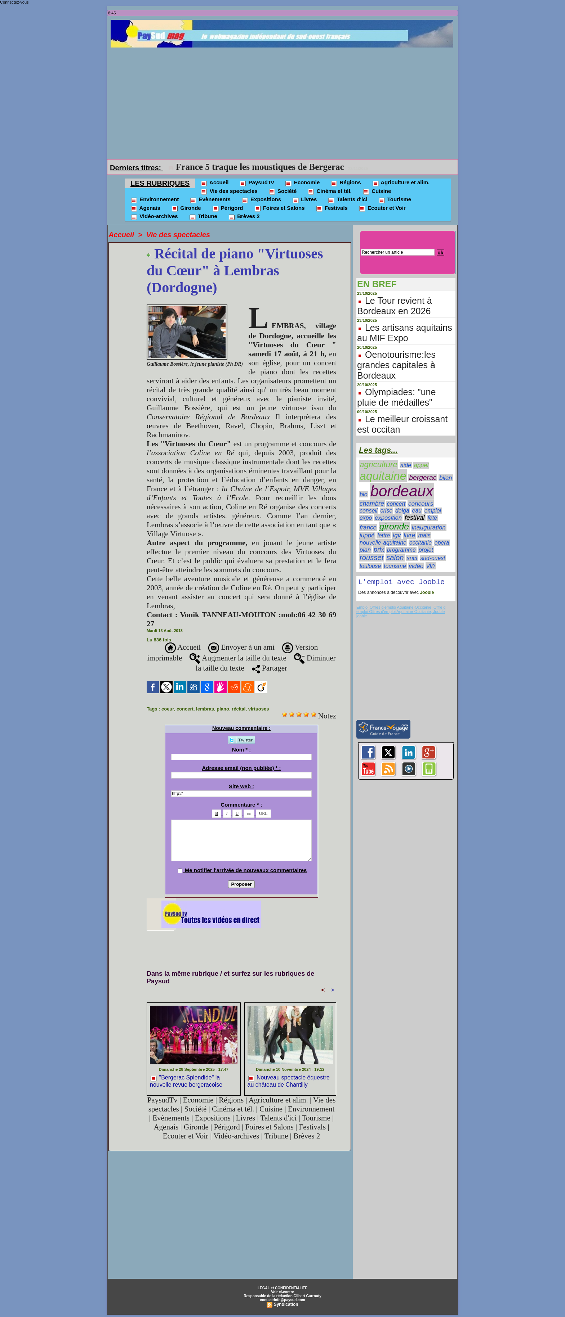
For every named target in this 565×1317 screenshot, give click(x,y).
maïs (424, 535)
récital (238, 709)
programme (401, 550)
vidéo (416, 566)
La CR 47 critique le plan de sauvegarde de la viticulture (284, 167)
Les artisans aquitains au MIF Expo (404, 333)
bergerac (422, 477)
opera (442, 543)
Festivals (332, 208)
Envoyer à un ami (241, 647)
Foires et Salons (279, 208)
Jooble (426, 593)
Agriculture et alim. (401, 182)
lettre (383, 535)
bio (364, 494)
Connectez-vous (14, 2)
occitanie (420, 543)
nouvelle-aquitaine (383, 542)
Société (282, 191)
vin (430, 565)
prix (379, 549)
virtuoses (258, 709)
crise (387, 511)
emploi (432, 511)
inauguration (429, 527)
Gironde (186, 208)
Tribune (203, 216)
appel (421, 465)
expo (366, 518)
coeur (167, 709)
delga (402, 511)
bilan (445, 477)
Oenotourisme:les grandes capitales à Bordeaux (396, 364)
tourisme (395, 566)
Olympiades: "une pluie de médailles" (396, 397)
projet (426, 549)
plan (365, 549)
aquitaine (383, 475)
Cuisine (376, 191)
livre (409, 535)
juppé (367, 535)
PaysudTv (256, 182)
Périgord (227, 208)
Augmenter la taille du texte (238, 658)
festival (415, 517)
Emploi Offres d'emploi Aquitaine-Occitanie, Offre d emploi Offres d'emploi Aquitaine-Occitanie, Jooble (400, 610)
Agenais (145, 208)
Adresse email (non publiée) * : (241, 768)
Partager (269, 668)
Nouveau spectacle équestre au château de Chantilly (289, 1080)
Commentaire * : (241, 805)
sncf (411, 558)
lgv (397, 535)
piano (223, 709)
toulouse (370, 566)
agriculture (378, 464)
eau (417, 511)
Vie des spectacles (228, 191)
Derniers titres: (136, 168)
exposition (388, 517)
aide (405, 465)
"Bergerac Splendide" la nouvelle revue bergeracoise (186, 1080)
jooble (361, 617)
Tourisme (394, 199)
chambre (372, 503)
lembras (205, 709)
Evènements (210, 199)
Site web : (241, 786)
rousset (371, 557)
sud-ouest (433, 558)
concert (185, 709)
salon (395, 557)
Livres (304, 199)
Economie (302, 182)
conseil (369, 511)
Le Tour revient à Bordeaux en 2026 (394, 306)
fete (432, 518)
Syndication (286, 1304)
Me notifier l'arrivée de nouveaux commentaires (246, 870)
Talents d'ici (347, 199)
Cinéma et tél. (329, 191)
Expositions (261, 199)
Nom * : (241, 750)
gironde (394, 526)
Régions (345, 182)
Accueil (214, 182)
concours (420, 503)
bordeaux (401, 491)
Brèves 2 (244, 216)
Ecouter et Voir (382, 208)
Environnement (154, 199)
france (368, 527)
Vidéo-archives (154, 216)
